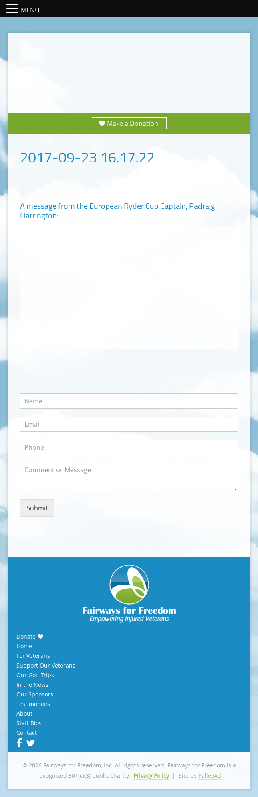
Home (24, 646)
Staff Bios (29, 723)
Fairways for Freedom (129, 65)
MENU (30, 10)
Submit (37, 508)
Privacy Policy (151, 775)
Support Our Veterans (45, 665)
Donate (26, 636)
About (24, 713)
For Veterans (33, 655)
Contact (26, 732)
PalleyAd (209, 775)
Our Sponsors (34, 694)
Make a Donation (132, 123)
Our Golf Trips (35, 675)
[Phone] (129, 447)
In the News (32, 684)
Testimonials (33, 704)
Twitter (30, 742)
